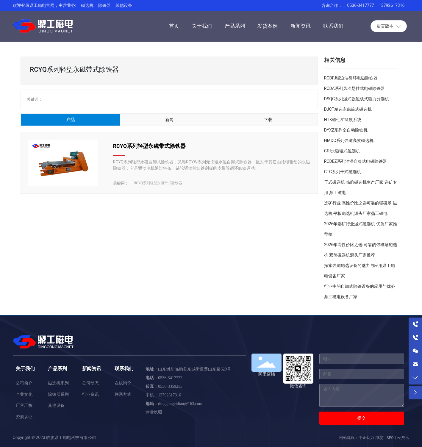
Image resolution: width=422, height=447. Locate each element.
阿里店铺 (266, 374)
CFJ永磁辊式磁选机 (342, 151)
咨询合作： (331, 5)
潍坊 (379, 437)
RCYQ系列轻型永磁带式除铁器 (149, 146)
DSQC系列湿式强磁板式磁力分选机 (356, 98)
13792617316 (392, 5)
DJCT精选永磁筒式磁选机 (348, 109)
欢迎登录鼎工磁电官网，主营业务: (44, 5)
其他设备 (123, 5)
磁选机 (87, 5)
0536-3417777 (360, 5)
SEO (390, 437)
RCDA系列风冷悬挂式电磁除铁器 (354, 88)
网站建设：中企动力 (356, 437)
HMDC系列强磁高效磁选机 (349, 140)
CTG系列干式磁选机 (342, 171)
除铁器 (104, 5)
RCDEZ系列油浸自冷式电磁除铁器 (355, 161)
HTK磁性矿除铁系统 (342, 119)
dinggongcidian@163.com (180, 403)
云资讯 (403, 437)
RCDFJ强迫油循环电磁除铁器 (351, 78)
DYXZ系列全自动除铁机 (346, 130)
